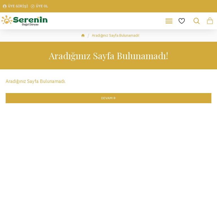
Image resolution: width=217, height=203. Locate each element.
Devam (106, 98)
